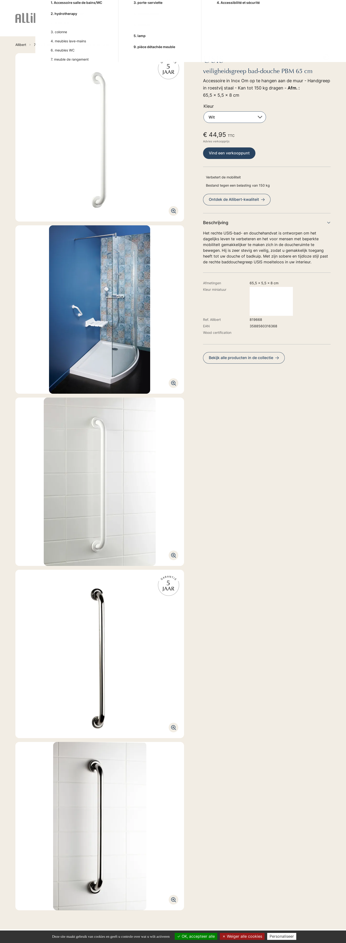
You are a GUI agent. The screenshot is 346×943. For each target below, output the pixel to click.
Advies (283, 23)
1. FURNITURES (82, 23)
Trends (303, 23)
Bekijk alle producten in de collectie (244, 357)
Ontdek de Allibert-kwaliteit (237, 199)
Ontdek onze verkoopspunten (75, 892)
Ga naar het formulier (67, 853)
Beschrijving (267, 222)
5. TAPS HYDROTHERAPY (178, 23)
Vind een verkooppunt (229, 153)
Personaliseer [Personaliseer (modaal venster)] (282, 936)
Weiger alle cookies (242, 936)
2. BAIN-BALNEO (109, 23)
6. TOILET (218, 23)
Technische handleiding (40, 680)
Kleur (209, 106)
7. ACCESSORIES (248, 23)
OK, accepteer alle (196, 936)
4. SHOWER (145, 23)
